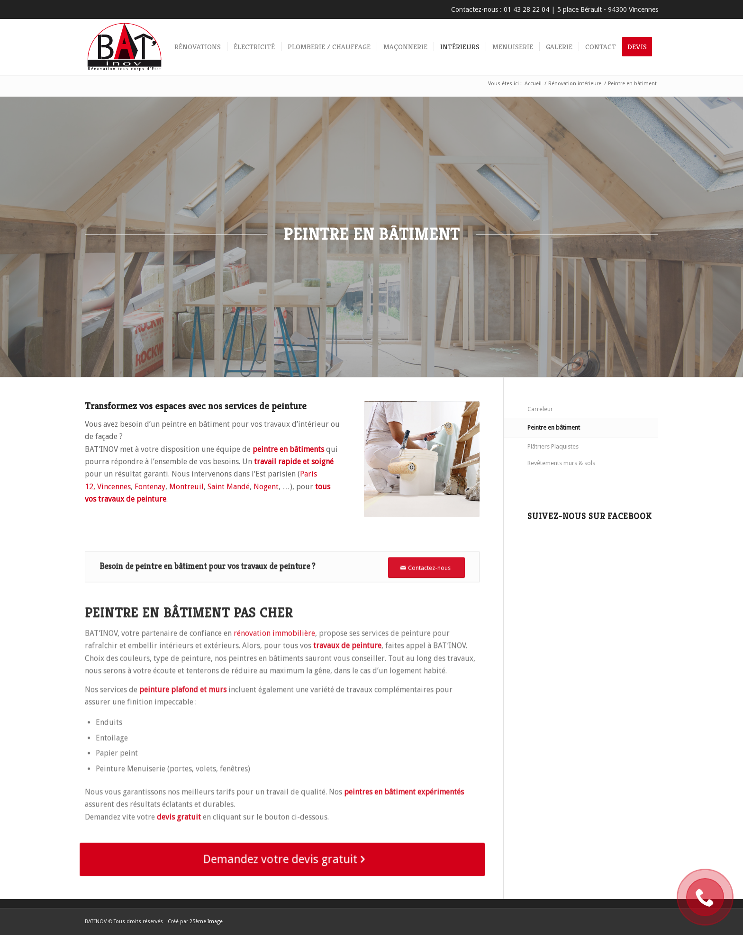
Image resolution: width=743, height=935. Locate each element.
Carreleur (540, 409)
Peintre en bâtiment (553, 427)
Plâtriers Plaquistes (553, 446)
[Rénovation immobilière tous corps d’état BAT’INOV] (124, 47)
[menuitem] (197, 47)
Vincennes (114, 486)
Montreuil (186, 486)
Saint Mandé (229, 486)
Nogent (266, 486)
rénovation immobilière (274, 669)
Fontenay (150, 486)
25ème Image (206, 921)
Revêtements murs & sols (561, 463)
